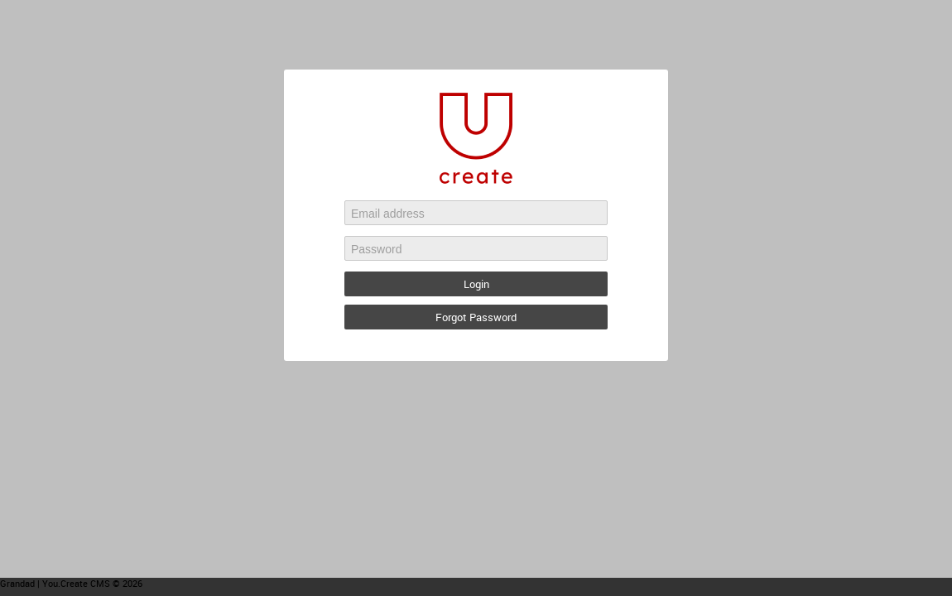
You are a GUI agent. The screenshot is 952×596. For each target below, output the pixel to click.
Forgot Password (476, 317)
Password (376, 249)
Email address (388, 213)
